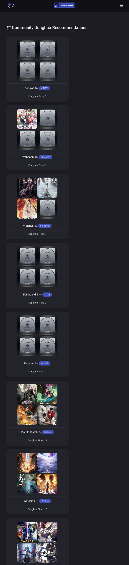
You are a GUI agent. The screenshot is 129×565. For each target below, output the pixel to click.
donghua (22, 363)
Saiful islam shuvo (103, 363)
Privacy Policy (14, 511)
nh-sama (103, 88)
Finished (87, 294)
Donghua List (14, 506)
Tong (104, 157)
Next (75, 456)
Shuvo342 (81, 363)
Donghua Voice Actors (77, 506)
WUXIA (41, 225)
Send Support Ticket (17, 539)
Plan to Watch (86, 225)
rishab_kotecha (42, 363)
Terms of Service (75, 511)
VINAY (41, 88)
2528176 (104, 432)
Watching (26, 294)
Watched (25, 156)
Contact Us (72, 517)
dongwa (26, 88)
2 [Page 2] (59, 456)
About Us (12, 517)
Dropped (26, 225)
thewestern (42, 432)
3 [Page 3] (67, 456)
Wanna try (86, 88)
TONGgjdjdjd (87, 156)
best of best (86, 432)
